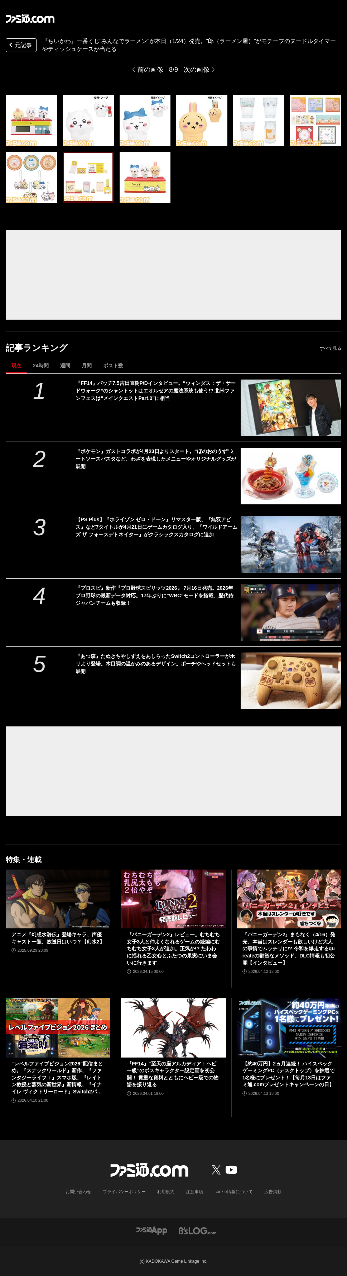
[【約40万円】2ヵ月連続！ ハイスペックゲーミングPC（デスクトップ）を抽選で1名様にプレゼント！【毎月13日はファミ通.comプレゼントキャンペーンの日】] (289, 1027)
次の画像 (196, 69)
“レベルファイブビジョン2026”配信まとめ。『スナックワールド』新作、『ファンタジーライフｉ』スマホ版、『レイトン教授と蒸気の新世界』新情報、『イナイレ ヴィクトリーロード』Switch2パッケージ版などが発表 (57, 1078)
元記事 (20, 46)
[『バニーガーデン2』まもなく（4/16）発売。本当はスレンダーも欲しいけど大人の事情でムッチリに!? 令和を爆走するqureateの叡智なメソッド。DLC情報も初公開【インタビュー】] (289, 899)
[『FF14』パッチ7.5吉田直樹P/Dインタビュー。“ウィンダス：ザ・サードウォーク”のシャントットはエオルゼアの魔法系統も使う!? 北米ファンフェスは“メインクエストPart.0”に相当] (291, 408)
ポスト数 (113, 365)
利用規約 (165, 1191)
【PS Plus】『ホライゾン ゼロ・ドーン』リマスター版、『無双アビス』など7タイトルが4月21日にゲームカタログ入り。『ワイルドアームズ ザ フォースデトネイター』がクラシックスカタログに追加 (156, 527)
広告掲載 (272, 1191)
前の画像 (150, 69)
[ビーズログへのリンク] (197, 1231)
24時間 (41, 365)
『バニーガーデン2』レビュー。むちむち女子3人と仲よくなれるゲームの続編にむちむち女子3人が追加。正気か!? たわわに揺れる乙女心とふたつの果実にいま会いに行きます (173, 948)
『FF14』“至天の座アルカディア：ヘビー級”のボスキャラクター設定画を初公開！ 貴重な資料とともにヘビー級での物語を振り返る (172, 1074)
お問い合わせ (78, 1191)
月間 (87, 365)
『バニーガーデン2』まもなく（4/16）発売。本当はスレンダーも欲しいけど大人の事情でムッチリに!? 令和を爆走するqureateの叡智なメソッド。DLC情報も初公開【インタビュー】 (288, 948)
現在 (16, 365)
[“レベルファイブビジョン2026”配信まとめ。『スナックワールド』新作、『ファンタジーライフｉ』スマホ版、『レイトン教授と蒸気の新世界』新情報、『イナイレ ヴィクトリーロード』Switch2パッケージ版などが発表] (58, 1027)
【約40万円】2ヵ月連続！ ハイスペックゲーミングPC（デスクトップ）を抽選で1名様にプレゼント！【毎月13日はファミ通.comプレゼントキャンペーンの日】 (288, 1074)
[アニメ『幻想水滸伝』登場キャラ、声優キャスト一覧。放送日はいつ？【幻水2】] (58, 899)
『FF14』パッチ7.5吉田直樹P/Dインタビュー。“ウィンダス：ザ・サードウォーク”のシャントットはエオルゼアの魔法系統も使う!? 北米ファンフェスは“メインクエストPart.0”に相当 (155, 390)
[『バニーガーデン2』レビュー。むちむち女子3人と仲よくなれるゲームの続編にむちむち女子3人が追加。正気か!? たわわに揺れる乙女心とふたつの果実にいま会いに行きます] (173, 899)
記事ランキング (37, 348)
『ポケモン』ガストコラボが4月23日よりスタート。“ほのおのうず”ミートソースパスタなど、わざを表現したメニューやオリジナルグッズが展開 (156, 458)
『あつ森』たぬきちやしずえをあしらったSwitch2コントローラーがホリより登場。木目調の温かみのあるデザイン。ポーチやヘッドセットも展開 (156, 663)
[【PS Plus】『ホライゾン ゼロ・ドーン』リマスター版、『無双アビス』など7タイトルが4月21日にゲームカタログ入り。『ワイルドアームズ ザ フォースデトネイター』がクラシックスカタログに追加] (291, 544)
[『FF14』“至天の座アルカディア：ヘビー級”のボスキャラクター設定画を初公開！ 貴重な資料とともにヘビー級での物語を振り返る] (173, 1027)
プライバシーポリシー (124, 1191)
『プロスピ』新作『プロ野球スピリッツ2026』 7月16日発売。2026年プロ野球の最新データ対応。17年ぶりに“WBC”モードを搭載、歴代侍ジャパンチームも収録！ (154, 595)
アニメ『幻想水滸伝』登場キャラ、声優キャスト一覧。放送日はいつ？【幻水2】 (58, 938)
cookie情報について (234, 1191)
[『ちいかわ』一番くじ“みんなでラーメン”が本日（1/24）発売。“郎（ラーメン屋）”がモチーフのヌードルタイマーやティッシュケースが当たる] (31, 120)
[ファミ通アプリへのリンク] (151, 1231)
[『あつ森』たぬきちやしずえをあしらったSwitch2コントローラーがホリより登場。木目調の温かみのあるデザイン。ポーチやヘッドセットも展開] (291, 681)
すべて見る (330, 348)
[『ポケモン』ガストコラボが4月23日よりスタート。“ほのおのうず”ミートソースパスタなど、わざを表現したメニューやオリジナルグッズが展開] (291, 476)
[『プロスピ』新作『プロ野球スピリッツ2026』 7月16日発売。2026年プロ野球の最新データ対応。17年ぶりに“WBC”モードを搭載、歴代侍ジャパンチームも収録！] (291, 612)
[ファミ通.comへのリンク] (30, 18)
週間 (65, 365)
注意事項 (194, 1191)
